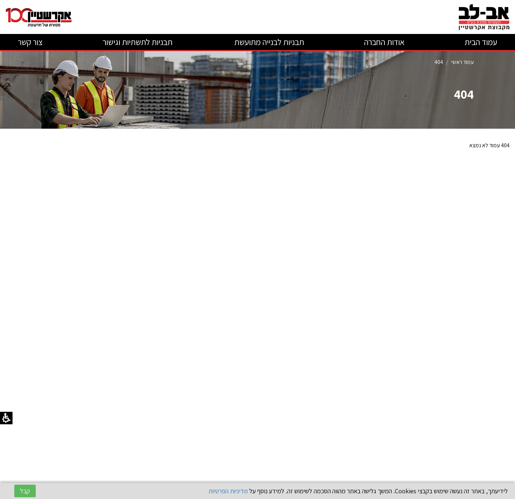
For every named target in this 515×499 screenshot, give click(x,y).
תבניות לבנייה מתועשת (268, 42)
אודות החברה (384, 42)
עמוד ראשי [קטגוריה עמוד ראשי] (462, 62)
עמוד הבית (481, 42)
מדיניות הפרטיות (228, 491)
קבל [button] (25, 491)
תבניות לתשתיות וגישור (137, 42)
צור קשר (30, 42)
